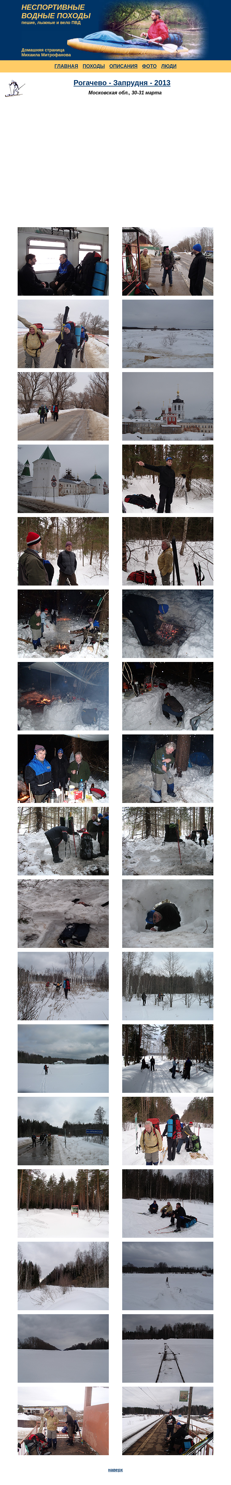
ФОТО (149, 66)
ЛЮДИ (168, 66)
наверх (115, 1469)
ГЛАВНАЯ (66, 66)
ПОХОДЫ (94, 66)
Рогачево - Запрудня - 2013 (122, 83)
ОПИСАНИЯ (123, 66)
